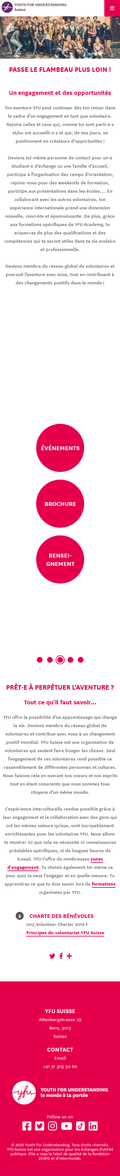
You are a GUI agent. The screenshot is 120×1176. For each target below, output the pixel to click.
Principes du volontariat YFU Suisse (65, 932)
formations (104, 884)
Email (60, 1058)
